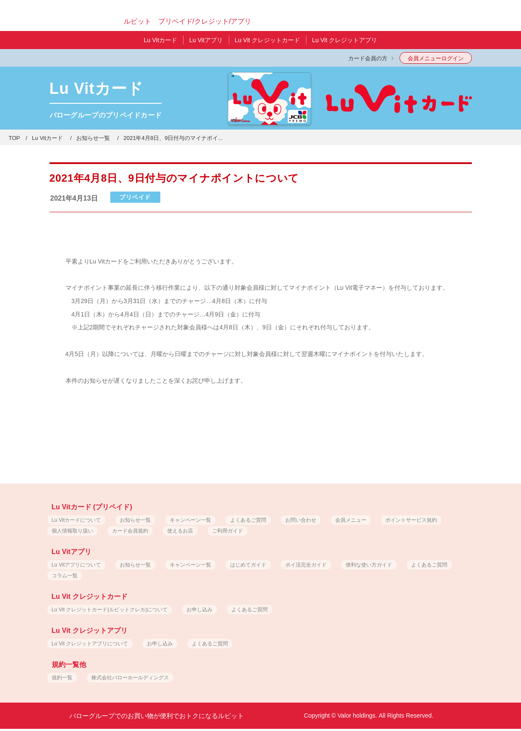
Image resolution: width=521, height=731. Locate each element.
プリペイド (135, 197)
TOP (14, 138)
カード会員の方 (367, 58)
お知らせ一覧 (93, 138)
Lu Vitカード (47, 138)
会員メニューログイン (436, 58)
